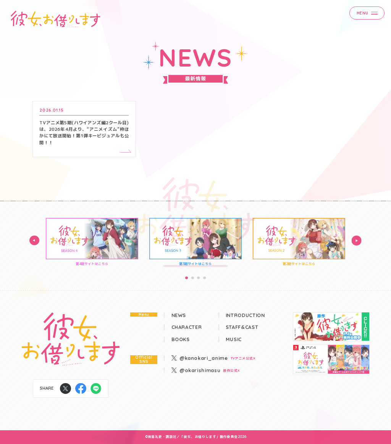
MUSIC (234, 339)
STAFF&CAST (242, 327)
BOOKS (180, 339)
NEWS (178, 315)
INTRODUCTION (245, 315)
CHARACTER (186, 327)
